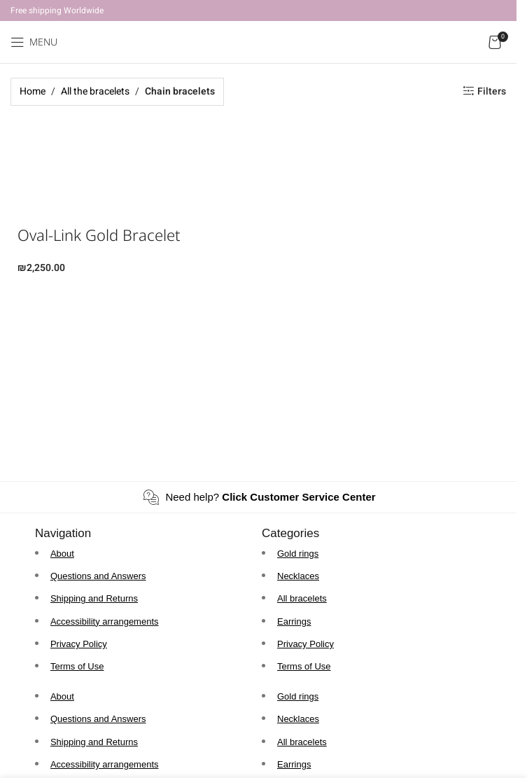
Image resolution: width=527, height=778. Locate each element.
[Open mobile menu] (33, 42)
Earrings (294, 621)
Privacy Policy (78, 644)
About (62, 553)
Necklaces (298, 576)
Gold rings (297, 553)
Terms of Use (77, 666)
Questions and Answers (98, 576)
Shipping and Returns (94, 598)
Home (32, 91)
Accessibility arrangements (104, 621)
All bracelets (302, 598)
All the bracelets (95, 91)
